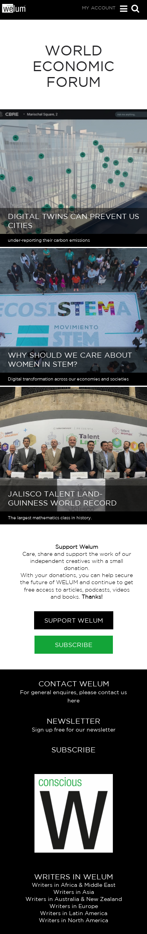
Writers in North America (73, 920)
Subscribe (74, 644)
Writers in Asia (73, 892)
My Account (99, 7)
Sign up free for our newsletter (74, 729)
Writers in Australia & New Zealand (73, 899)
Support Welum (73, 620)
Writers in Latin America (73, 913)
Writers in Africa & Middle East (74, 885)
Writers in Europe (73, 906)
